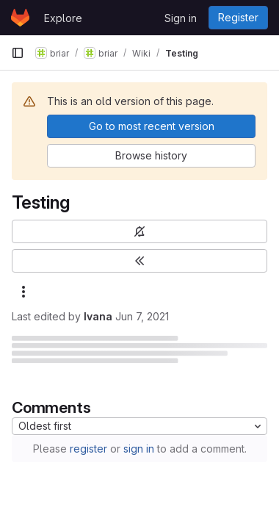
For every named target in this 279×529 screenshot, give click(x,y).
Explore (63, 18)
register (88, 448)
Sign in (180, 18)
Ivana (98, 316)
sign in (138, 448)
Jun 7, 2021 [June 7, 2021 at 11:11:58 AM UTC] (142, 316)
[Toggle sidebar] (139, 261)
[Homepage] (20, 17)
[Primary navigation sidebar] (17, 53)
